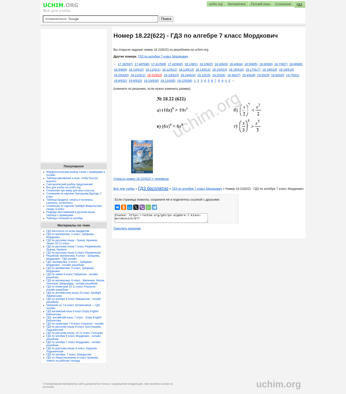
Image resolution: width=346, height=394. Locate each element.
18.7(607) (281, 64)
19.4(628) (249, 75)
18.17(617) (253, 69)
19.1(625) (204, 75)
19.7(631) (292, 75)
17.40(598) (142, 64)
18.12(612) (169, 69)
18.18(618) (269, 69)
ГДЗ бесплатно (153, 188)
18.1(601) (191, 64)
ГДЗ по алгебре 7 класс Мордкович (163, 56)
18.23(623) (171, 75)
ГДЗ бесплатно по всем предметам (67, 231)
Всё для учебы (124, 188)
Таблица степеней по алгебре (64, 218)
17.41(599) (158, 64)
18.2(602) (206, 64)
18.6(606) (266, 64)
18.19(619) (286, 69)
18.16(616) (236, 69)
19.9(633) (135, 80)
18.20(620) (121, 75)
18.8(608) (296, 64)
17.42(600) (175, 64)
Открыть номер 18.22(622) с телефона (141, 179)
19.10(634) (151, 80)
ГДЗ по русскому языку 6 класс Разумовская (73, 252)
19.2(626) (219, 75)
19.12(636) (184, 80)
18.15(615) (219, 69)
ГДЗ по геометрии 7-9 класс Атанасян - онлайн (75, 323)
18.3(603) (221, 64)
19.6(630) (277, 75)
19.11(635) (167, 80)
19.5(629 (263, 75)
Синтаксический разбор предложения (69, 184)
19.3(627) (234, 75)
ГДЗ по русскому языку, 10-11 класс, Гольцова (74, 332)
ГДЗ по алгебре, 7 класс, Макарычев (68, 354)
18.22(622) (154, 75)
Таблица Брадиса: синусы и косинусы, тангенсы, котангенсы (69, 201)
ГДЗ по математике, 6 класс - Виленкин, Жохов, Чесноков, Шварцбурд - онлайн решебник (75, 282)
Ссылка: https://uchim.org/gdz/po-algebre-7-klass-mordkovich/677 (161, 218)
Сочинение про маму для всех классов (70, 190)
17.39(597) (125, 64)
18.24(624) (188, 75)
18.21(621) (138, 75)
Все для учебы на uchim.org (63, 187)
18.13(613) (186, 69)
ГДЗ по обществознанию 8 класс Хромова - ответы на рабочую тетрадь (73, 359)
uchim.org (278, 384)
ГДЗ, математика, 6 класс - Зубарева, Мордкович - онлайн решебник (69, 263)
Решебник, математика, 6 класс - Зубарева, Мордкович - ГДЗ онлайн (73, 257)
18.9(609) (120, 69)
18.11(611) (152, 69)
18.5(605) (251, 64)
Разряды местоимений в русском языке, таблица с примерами (71, 214)
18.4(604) (236, 64)
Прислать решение (127, 228)
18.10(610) (136, 69)
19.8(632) (120, 80)
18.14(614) (203, 69)
